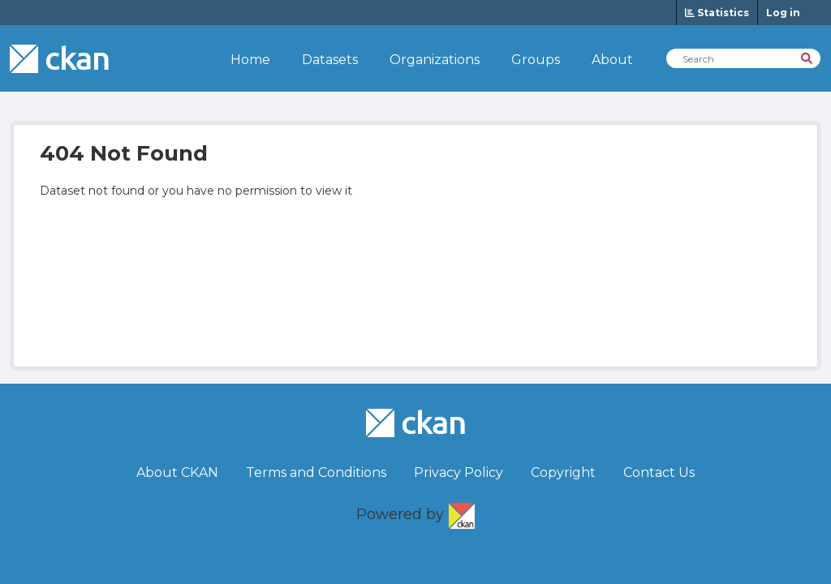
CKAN (462, 513)
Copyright (563, 472)
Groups (535, 59)
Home (250, 59)
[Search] (808, 57)
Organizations (435, 59)
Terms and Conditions (316, 472)
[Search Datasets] (743, 58)
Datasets (330, 59)
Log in (783, 12)
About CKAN (177, 472)
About (612, 59)
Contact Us (659, 472)
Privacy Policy (458, 472)
